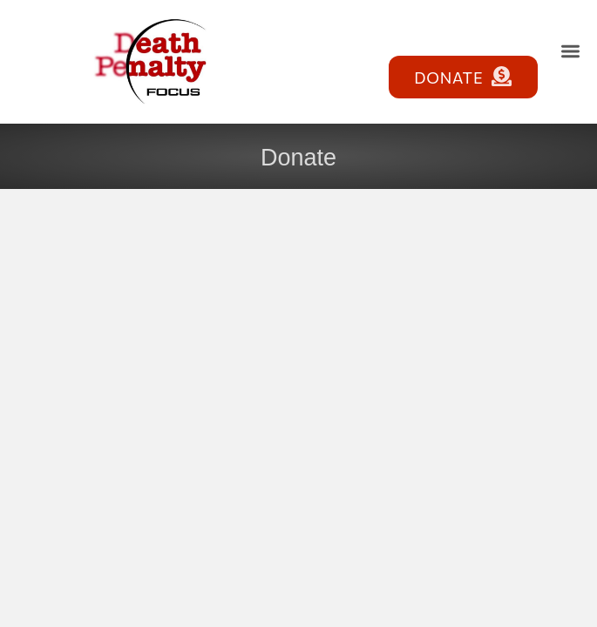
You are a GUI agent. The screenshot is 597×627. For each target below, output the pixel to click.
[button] (570, 51)
